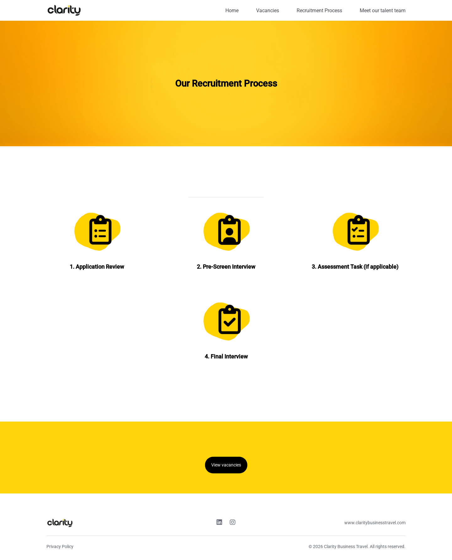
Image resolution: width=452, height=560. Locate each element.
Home (232, 10)
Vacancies (267, 10)
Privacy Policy (59, 546)
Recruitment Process (319, 10)
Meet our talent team (383, 10)
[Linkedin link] (219, 522)
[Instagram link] (232, 522)
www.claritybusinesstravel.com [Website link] (375, 522)
